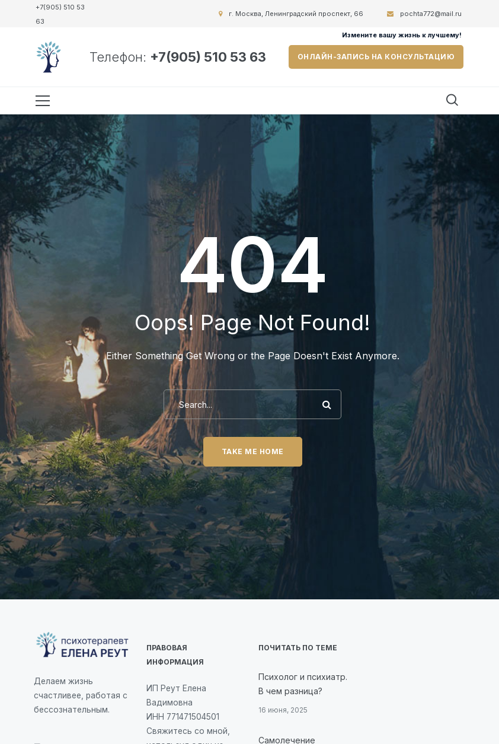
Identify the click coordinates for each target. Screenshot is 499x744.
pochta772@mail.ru (431, 13)
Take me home (253, 451)
